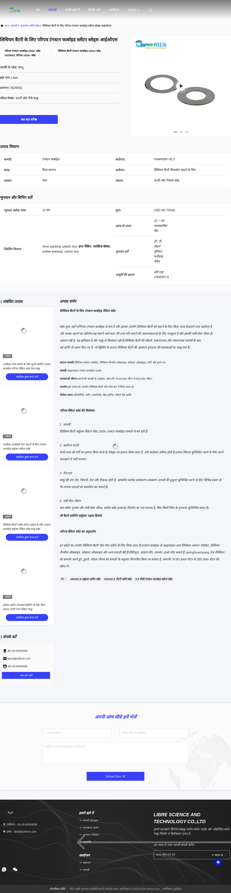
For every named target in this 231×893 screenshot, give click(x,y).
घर (38, 10)
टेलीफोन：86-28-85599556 (20, 824)
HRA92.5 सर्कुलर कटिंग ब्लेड (85, 579)
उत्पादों (52, 10)
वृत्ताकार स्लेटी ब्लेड (30, 25)
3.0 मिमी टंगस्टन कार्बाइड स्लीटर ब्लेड (153, 579)
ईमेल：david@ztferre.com (20, 831)
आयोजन (114, 10)
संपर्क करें (94, 10)
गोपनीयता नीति (57, 888)
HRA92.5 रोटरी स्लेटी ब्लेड (117, 579)
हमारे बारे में (72, 10)
